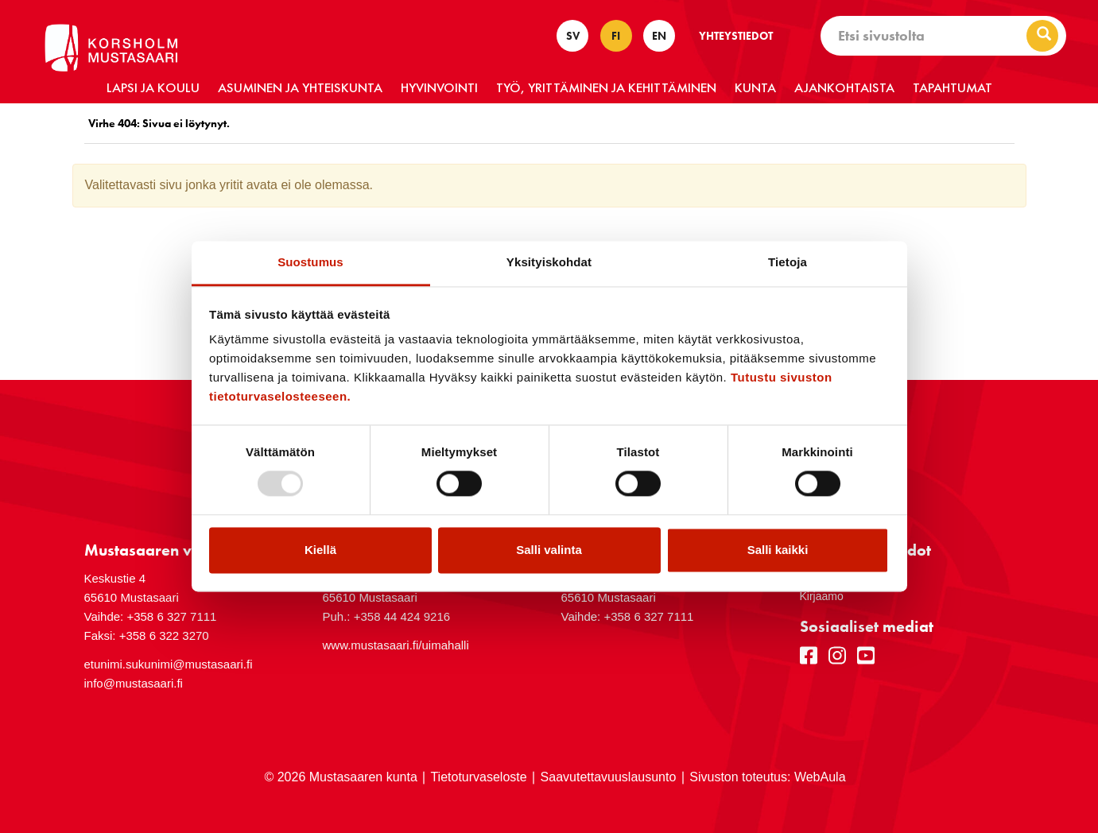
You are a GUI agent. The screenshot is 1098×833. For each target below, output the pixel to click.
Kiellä (320, 549)
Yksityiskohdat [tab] (549, 262)
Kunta (755, 87)
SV (573, 36)
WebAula (820, 777)
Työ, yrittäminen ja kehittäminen (606, 87)
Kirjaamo (822, 596)
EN (659, 36)
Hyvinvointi (439, 87)
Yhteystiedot (736, 36)
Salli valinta (549, 549)
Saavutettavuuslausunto (609, 777)
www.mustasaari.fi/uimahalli (396, 645)
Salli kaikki (778, 549)
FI (615, 36)
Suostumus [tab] (310, 262)
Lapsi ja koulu (153, 87)
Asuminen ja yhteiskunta (300, 87)
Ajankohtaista (844, 87)
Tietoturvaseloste (478, 777)
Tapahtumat (952, 87)
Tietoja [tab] (787, 262)
